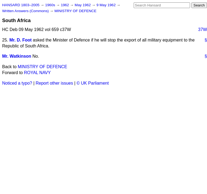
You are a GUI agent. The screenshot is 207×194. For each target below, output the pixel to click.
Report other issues (54, 83)
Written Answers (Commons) (26, 11)
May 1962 (83, 5)
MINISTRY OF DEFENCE (75, 11)
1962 (65, 5)
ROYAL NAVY (37, 72)
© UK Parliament (93, 83)
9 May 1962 (106, 5)
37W (202, 29)
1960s (50, 5)
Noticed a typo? (17, 83)
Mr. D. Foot (20, 40)
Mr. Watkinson (16, 56)
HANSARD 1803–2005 (20, 5)
